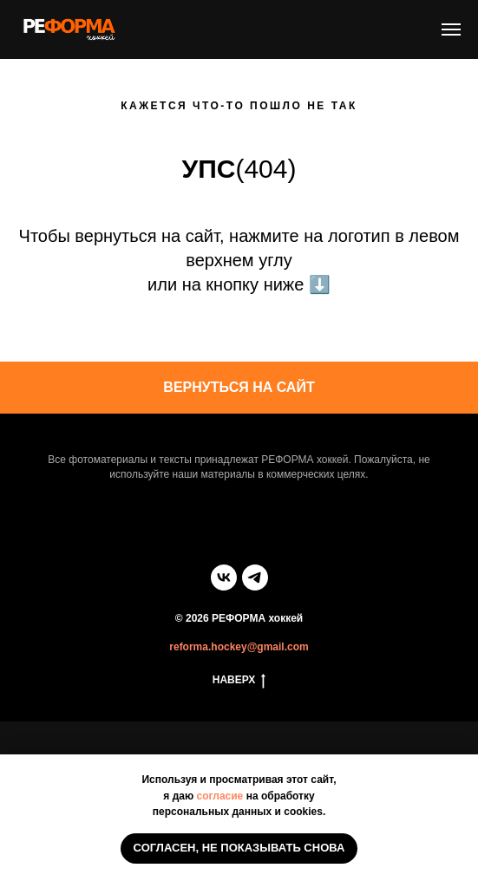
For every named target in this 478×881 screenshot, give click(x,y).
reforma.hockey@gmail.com (238, 647)
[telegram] (255, 577)
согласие (220, 796)
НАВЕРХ (239, 680)
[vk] (224, 577)
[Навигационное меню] (451, 29)
